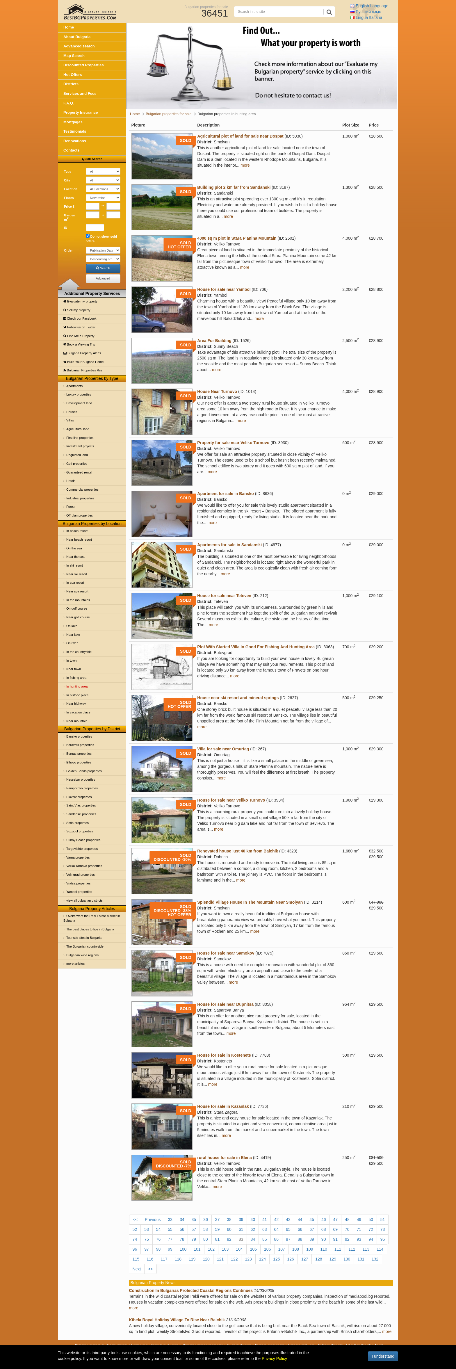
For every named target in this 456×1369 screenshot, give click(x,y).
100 (183, 1249)
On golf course (76, 608)
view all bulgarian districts (84, 900)
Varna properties (78, 857)
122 (234, 1259)
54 (158, 1229)
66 (300, 1229)
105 (253, 1249)
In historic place (77, 695)
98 (158, 1249)
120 (206, 1259)
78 (182, 1239)
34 (182, 1219)
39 (241, 1219)
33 (170, 1219)
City (67, 180)
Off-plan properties (79, 515)
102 (211, 1249)
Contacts (71, 150)
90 (323, 1239)
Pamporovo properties (82, 788)
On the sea (74, 548)
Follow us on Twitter (79, 327)
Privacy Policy (274, 1358)
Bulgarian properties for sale (206, 7)
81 (217, 1239)
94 (370, 1239)
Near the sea (75, 556)
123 (248, 1259)
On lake (71, 626)
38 (229, 1219)
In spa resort (75, 582)
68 (323, 1229)
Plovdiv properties (79, 797)
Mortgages (73, 122)
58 (205, 1229)
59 (217, 1229)
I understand (383, 1356)
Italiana (366, 17)
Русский (365, 11)
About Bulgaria (76, 37)
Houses (71, 412)
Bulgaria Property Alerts (82, 353)
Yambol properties (79, 891)
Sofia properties (77, 823)
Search (103, 268)
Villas (70, 420)
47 (335, 1219)
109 (309, 1249)
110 (323, 1249)
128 (318, 1259)
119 (192, 1259)
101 (197, 1249)
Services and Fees (79, 93)
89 (311, 1239)
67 (311, 1229)
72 (370, 1229)
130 (346, 1259)
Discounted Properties (83, 65)
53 (146, 1229)
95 (382, 1239)
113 (366, 1249)
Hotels (70, 481)
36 (205, 1219)
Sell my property (76, 310)
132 (375, 1259)
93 (359, 1239)
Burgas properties (79, 753)
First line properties (80, 437)
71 (359, 1229)
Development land (79, 403)
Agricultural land (77, 429)
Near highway (76, 703)
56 (182, 1229)
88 (300, 1239)
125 (276, 1259)
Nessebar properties (80, 779)
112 (351, 1249)
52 (135, 1229)
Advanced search (79, 46)
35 (194, 1219)
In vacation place (78, 712)
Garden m (69, 217)
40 (252, 1219)
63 (264, 1229)
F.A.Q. (68, 103)
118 (178, 1259)
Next (137, 1269)
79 (193, 1239)
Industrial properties (80, 498)
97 (146, 1249)
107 (281, 1249)
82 (229, 1239)
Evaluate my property (80, 301)
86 (276, 1239)
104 (239, 1249)
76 (158, 1239)
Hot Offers (72, 74)
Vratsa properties (78, 883)
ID (65, 227)
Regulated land (77, 455)
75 (146, 1239)
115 (136, 1259)
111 (337, 1249)
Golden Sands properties (84, 771)
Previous (153, 1219)
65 (288, 1229)
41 (264, 1219)
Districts (71, 84)
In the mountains (78, 600)
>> (150, 1269)
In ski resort (74, 565)
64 (276, 1229)
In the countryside (79, 652)
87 (288, 1239)
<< (135, 1219)
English (369, 5)
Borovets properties (80, 745)
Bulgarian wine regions (82, 955)
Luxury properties (78, 394)
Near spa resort (77, 591)
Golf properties (76, 463)
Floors (69, 198)
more (245, 165)
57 (193, 1229)
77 (170, 1239)
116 (150, 1259)
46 (323, 1219)
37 (217, 1219)
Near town (73, 669)
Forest (70, 506)
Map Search (74, 56)
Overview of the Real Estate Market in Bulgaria (91, 918)
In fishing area (76, 677)
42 (276, 1219)
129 (332, 1259)
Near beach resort (79, 539)
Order (68, 250)
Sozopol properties (79, 831)
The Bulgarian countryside (85, 946)
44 (300, 1219)
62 (252, 1229)
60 (229, 1229)
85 (264, 1239)
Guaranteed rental (79, 472)
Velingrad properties (80, 874)
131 (360, 1259)
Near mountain (76, 721)
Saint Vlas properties (81, 805)
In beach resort (77, 531)
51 (382, 1219)
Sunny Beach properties (83, 840)
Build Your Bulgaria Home (83, 362)
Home (68, 27)
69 (335, 1229)
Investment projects (80, 446)
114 (380, 1249)
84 (252, 1239)
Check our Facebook (80, 318)
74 (135, 1239)
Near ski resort (76, 574)
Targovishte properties (82, 848)
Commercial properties (82, 489)
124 (262, 1259)
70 (347, 1229)
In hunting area (77, 686)
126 (290, 1259)
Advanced (103, 278)
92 (347, 1239)
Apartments (74, 386)
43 (288, 1219)
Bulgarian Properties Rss (82, 370)
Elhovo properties (78, 762)
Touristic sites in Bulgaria (83, 937)
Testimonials (74, 131)
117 (164, 1259)
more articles (75, 963)
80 (205, 1239)
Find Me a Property (79, 336)
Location (70, 189)
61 (241, 1229)
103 (225, 1249)
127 (304, 1259)
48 (347, 1219)
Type (67, 171)
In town (71, 660)
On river (72, 643)
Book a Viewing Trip (79, 344)
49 (359, 1219)
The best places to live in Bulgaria (90, 929)
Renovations (74, 141)
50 (370, 1219)
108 (295, 1249)
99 (170, 1249)
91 (335, 1239)
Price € (69, 206)
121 (220, 1259)
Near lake (73, 634)
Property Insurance (80, 112)
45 (311, 1219)
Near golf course (78, 617)
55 (170, 1229)
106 (267, 1249)
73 (382, 1229)
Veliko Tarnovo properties (84, 866)
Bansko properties (79, 736)
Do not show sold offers (101, 238)
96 (135, 1249)
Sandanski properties (81, 814)
